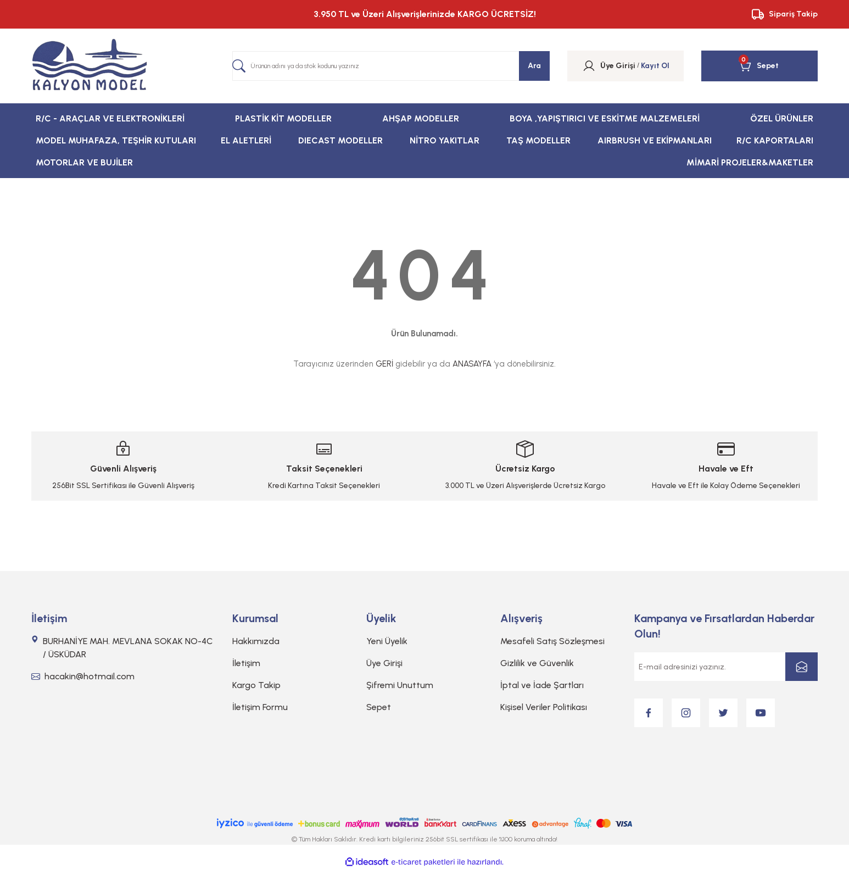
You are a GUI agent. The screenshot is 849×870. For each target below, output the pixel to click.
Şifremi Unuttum (399, 685)
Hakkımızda (256, 641)
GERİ (384, 364)
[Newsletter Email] (726, 666)
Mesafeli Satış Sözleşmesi (552, 641)
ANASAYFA (472, 364)
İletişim (246, 663)
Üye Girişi (384, 663)
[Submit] (801, 666)
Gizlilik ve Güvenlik (537, 663)
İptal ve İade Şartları (542, 685)
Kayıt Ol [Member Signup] (655, 65)
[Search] (391, 66)
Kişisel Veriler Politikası (543, 707)
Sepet (378, 707)
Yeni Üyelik (386, 641)
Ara (534, 65)
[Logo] (89, 66)
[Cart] (759, 66)
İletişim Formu (260, 707)
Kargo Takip (256, 685)
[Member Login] (589, 66)
